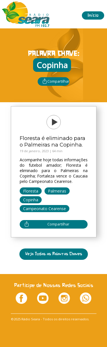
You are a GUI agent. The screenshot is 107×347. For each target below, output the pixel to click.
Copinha (30, 199)
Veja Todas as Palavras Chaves (53, 254)
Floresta (30, 191)
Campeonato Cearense (44, 208)
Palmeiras (57, 191)
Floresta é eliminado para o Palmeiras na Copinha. (52, 141)
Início (93, 15)
